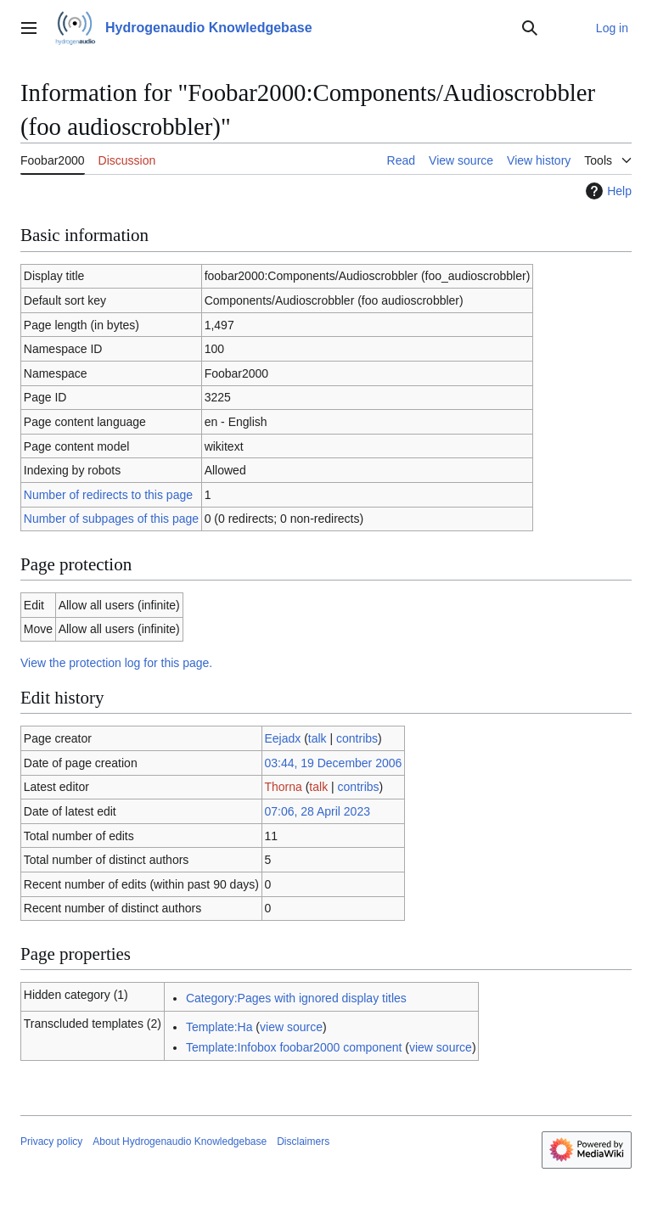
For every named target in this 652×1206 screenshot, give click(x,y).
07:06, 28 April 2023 (317, 811)
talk (317, 738)
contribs (357, 738)
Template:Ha (219, 1027)
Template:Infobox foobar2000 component (294, 1047)
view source (291, 1027)
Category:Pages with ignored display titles (296, 998)
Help (607, 190)
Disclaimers (303, 1141)
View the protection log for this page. (116, 663)
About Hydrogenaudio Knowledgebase (180, 1141)
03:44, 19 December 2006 (333, 763)
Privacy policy (51, 1141)
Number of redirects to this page (108, 495)
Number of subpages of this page (111, 518)
